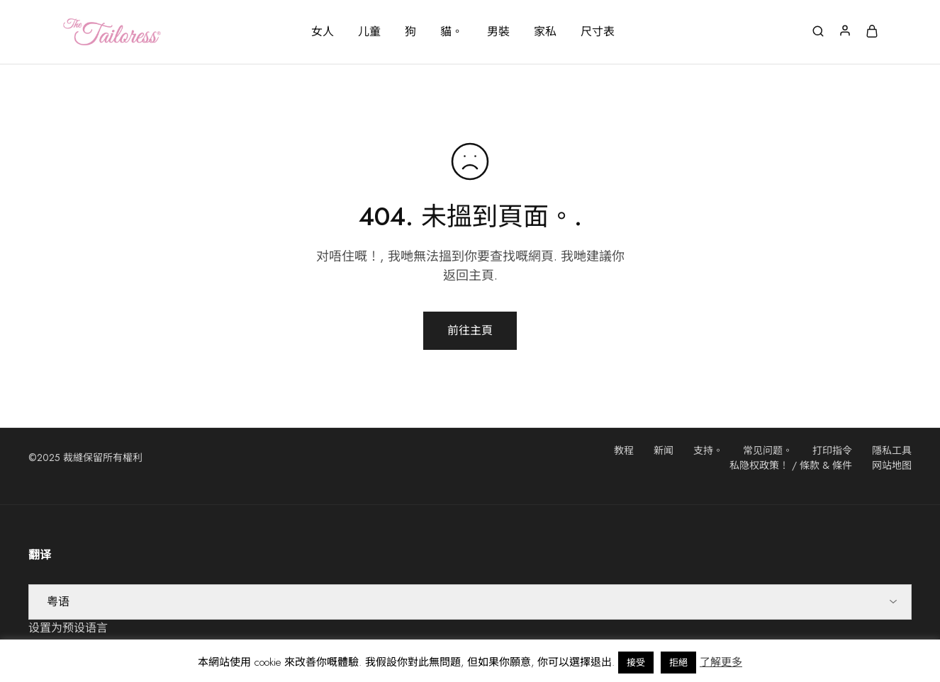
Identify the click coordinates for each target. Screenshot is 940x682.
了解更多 (721, 662)
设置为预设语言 (68, 628)
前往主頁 (470, 330)
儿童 (369, 32)
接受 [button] (636, 662)
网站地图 (892, 465)
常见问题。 (768, 450)
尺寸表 (598, 32)
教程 (624, 450)
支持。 (708, 450)
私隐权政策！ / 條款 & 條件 (790, 465)
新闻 (663, 450)
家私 (545, 32)
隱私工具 (892, 450)
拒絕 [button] (678, 662)
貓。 (451, 32)
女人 (322, 32)
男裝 (498, 32)
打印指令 (832, 450)
